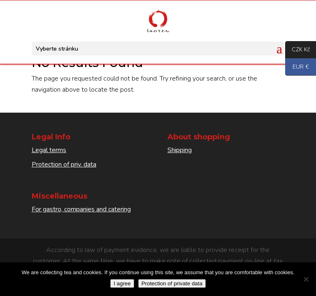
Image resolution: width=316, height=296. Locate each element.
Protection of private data (172, 283)
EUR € (297, 67)
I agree (122, 283)
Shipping (179, 150)
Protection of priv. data (64, 164)
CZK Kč (297, 50)
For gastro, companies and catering (81, 209)
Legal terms (49, 150)
